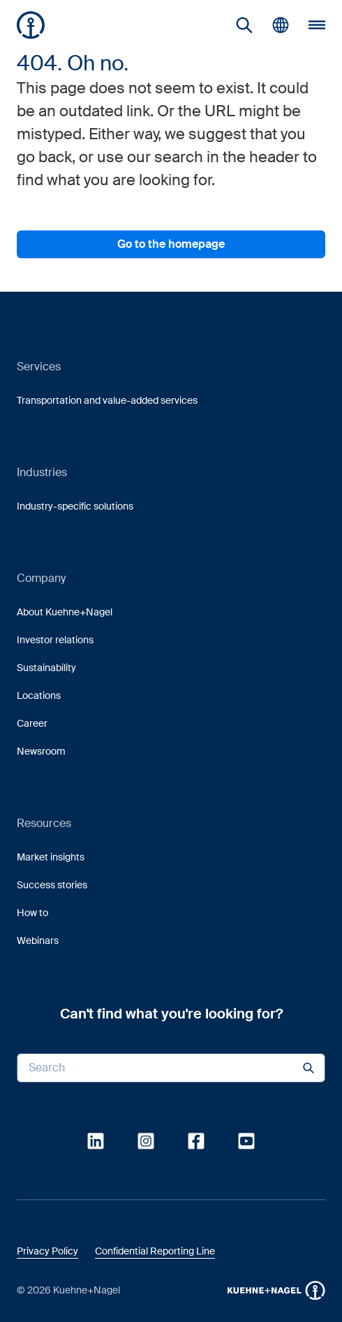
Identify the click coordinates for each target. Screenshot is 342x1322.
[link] (244, 25)
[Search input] (171, 1068)
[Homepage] (31, 25)
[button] (31, 25)
